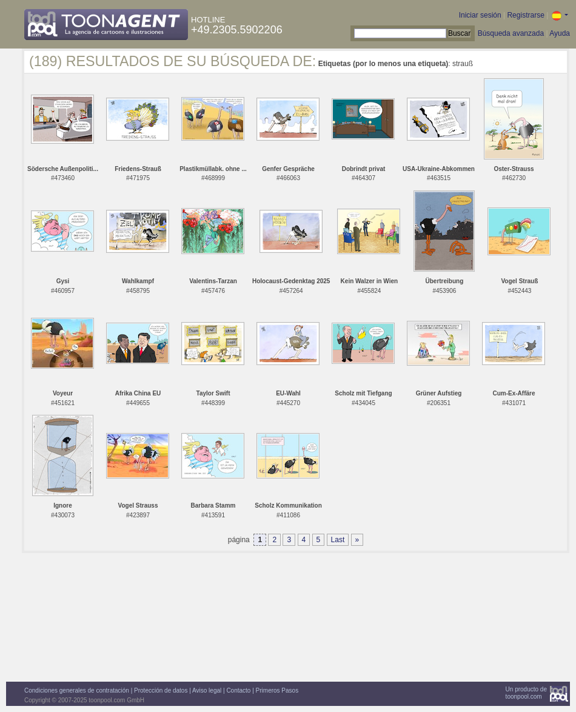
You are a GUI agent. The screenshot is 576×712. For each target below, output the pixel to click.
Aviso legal (206, 690)
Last (338, 540)
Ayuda (559, 33)
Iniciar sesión (480, 15)
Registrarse (525, 15)
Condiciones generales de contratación (76, 690)
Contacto (238, 690)
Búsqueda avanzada (511, 33)
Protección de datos (160, 690)
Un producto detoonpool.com (526, 693)
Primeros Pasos (277, 690)
